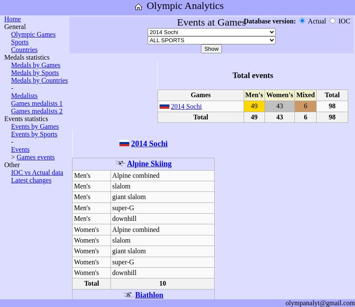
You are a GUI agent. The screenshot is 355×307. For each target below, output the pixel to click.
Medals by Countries (39, 80)
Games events (36, 157)
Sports (20, 42)
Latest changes (31, 180)
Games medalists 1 (37, 103)
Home (12, 19)
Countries (24, 49)
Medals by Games (36, 65)
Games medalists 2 (37, 111)
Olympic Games (33, 34)
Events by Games (35, 126)
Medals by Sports (35, 72)
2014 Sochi (186, 106)
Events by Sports (34, 134)
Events (20, 149)
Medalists (24, 95)
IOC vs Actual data (37, 172)
